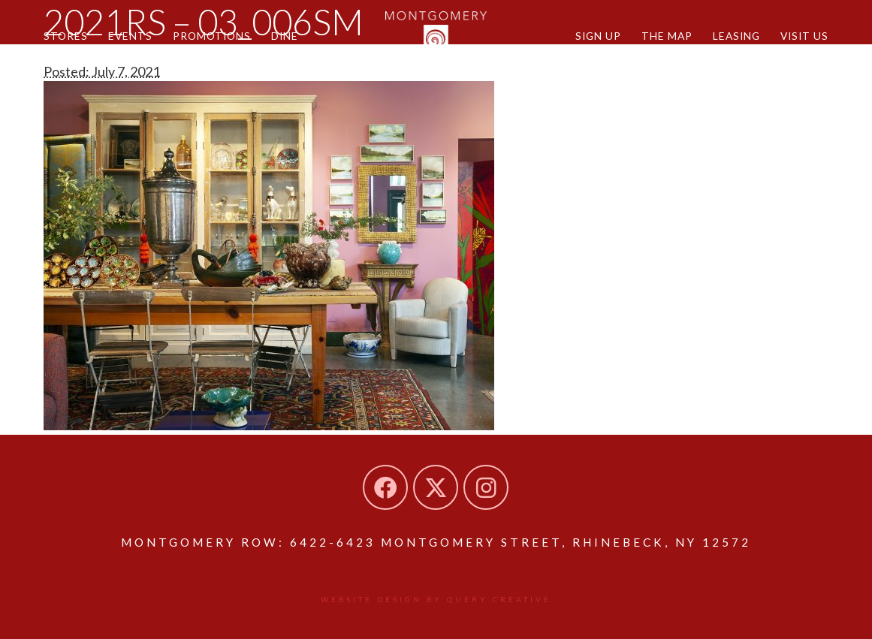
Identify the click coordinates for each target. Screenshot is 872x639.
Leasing (736, 35)
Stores (66, 35)
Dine (284, 35)
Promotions (212, 35)
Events (130, 35)
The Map (666, 35)
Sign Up (598, 35)
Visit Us (804, 35)
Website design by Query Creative (436, 599)
